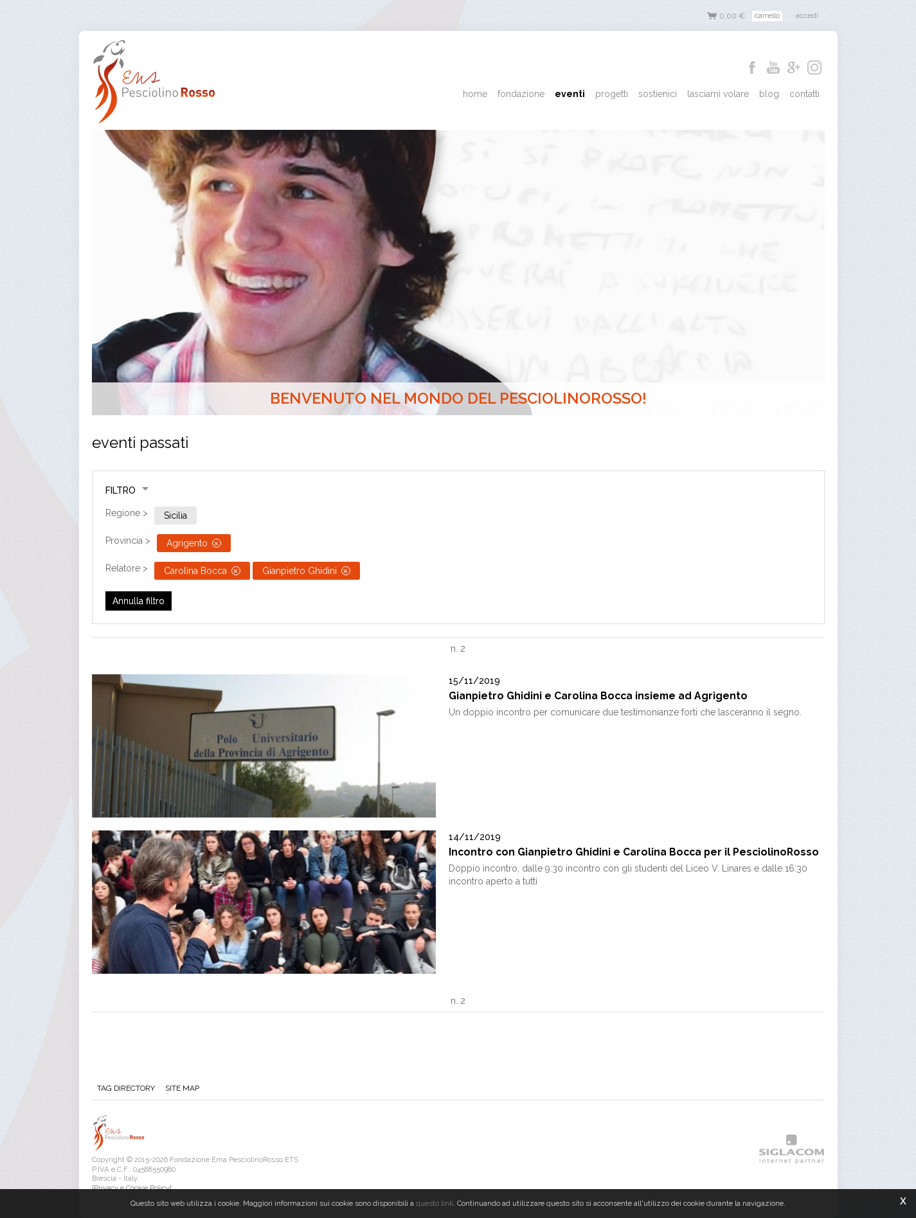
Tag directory (126, 1088)
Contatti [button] (804, 94)
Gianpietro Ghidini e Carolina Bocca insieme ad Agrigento (598, 696)
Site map (182, 1088)
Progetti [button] (611, 94)
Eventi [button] (570, 94)
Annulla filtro (138, 601)
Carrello (767, 15)
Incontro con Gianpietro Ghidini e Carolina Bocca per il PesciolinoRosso (634, 852)
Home (475, 94)
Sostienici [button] (657, 94)
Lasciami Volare (718, 94)
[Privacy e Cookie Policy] (132, 1187)
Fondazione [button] (521, 94)
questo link (434, 1203)
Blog (769, 94)
